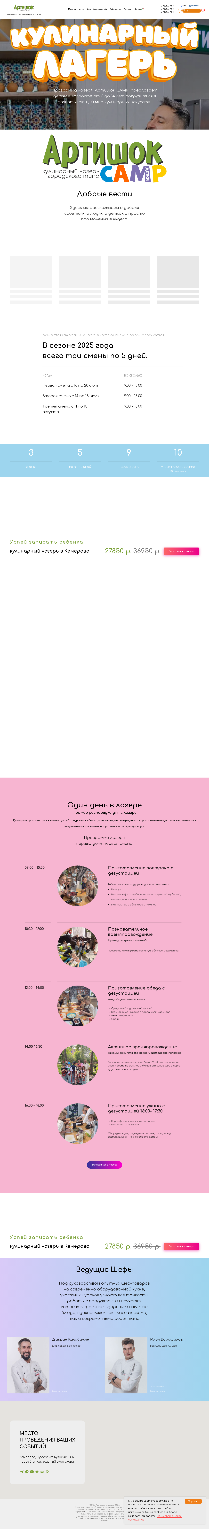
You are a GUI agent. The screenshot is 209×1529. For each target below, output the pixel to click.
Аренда (127, 9)
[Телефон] (47, 1472)
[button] (104, 158)
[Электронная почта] (42, 1472)
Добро (138, 9)
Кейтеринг (115, 9)
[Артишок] (22, 1472)
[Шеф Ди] (32, 1472)
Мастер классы (76, 9)
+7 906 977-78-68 (167, 6)
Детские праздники (97, 9)
